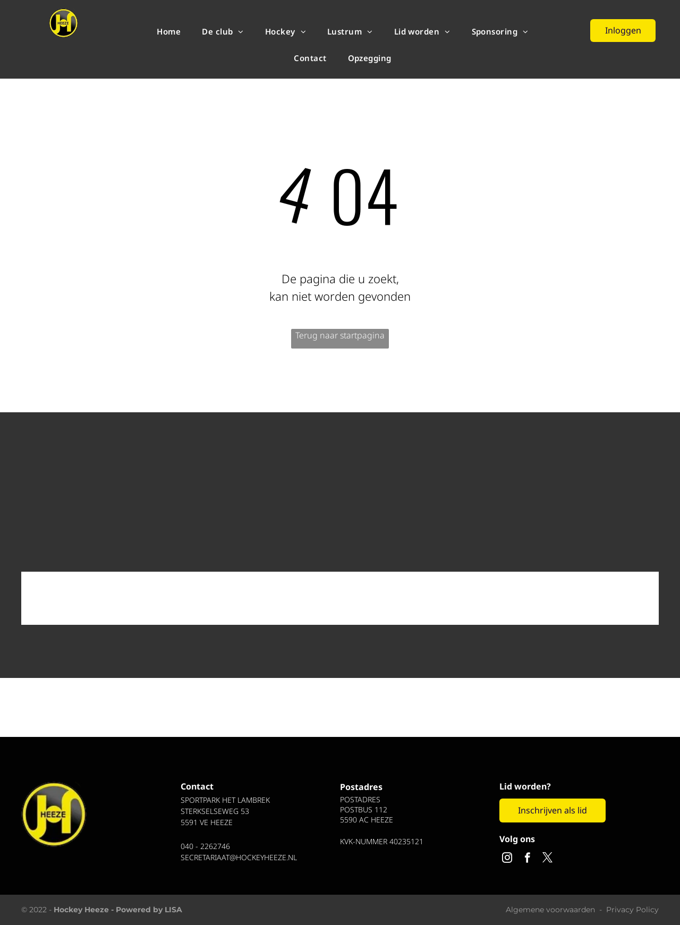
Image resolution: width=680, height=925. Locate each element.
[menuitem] (168, 31)
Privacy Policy (632, 909)
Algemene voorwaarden (550, 909)
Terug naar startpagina (340, 335)
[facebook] (527, 859)
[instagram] (507, 859)
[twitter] (547, 859)
